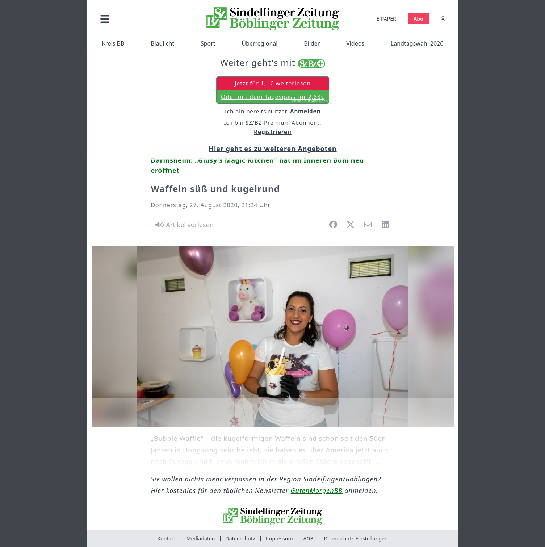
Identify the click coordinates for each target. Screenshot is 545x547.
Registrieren (273, 131)
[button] (143, 18)
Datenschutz (240, 538)
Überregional (259, 43)
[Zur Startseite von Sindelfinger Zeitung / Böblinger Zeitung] (272, 18)
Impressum (279, 538)
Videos (355, 43)
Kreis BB (113, 43)
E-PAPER (386, 18)
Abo (418, 18)
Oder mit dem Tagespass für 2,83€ (274, 98)
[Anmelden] (443, 18)
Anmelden (305, 111)
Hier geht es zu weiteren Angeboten (272, 148)
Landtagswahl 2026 (416, 43)
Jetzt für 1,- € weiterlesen (272, 83)
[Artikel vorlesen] (183, 224)
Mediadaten (200, 538)
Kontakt (167, 538)
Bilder (312, 43)
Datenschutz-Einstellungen (356, 538)
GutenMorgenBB (317, 490)
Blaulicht (162, 43)
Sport (207, 43)
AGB (308, 538)
